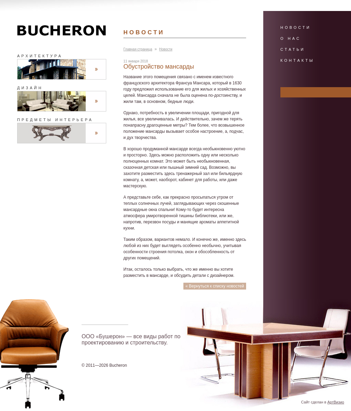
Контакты (297, 60)
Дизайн (30, 88)
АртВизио (335, 402)
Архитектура (40, 56)
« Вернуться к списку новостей (214, 286)
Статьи (292, 49)
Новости (165, 49)
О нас (290, 38)
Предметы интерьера (55, 120)
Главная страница (137, 49)
